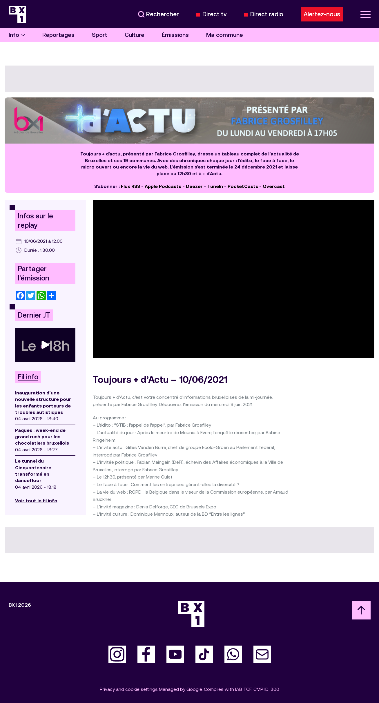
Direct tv (214, 14)
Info (17, 35)
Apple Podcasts (163, 186)
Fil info (28, 377)
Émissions (175, 35)
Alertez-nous (322, 14)
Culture (134, 35)
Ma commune (224, 35)
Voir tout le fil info (36, 500)
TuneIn (215, 186)
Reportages (58, 35)
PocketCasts (243, 186)
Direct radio (266, 14)
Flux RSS (130, 186)
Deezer (194, 186)
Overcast (274, 186)
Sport (99, 35)
